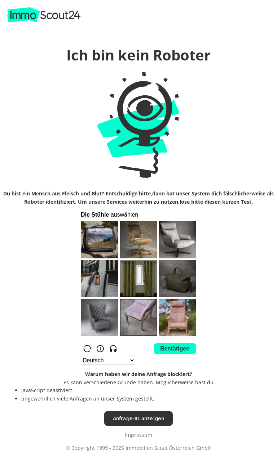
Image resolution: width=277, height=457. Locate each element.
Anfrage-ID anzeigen (138, 418)
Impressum (138, 434)
